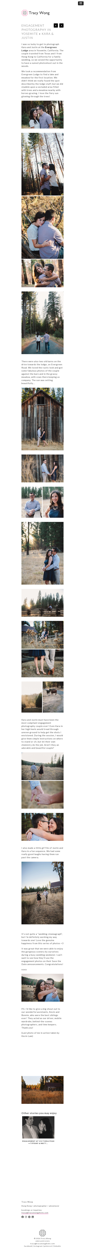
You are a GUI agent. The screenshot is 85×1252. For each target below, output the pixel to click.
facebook (28, 1246)
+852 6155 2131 (42, 1241)
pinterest (48, 1246)
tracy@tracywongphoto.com (34, 1213)
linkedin (57, 1246)
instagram (38, 1246)
